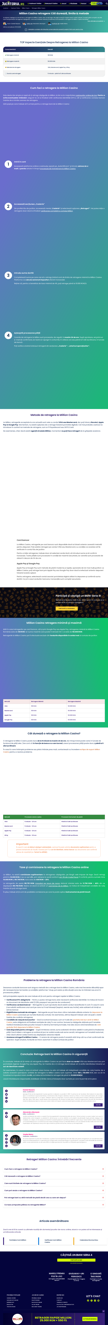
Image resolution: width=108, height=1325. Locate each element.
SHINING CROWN (11, 1298)
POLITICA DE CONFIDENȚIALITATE (65, 1304)
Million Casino (26, 8)
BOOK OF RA (10, 1304)
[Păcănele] (69, 3)
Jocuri (64, 4)
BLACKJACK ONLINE (37, 1302)
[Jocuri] (60, 3)
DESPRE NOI (60, 1298)
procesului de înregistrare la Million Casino (58, 168)
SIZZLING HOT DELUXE (12, 1300)
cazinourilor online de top (86, 95)
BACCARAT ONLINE (37, 1306)
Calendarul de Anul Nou (89, 1240)
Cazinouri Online (35, 3)
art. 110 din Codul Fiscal (68, 877)
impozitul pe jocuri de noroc (47, 883)
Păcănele (73, 4)
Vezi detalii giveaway (76, 1263)
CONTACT (59, 1300)
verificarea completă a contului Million (57, 211)
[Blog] (89, 3)
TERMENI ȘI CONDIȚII (62, 1302)
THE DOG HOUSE (11, 1306)
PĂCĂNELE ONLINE (36, 1298)
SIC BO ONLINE (35, 1304)
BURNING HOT (10, 1302)
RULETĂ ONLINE (36, 1300)
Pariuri (83, 4)
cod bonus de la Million (58, 886)
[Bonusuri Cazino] (44, 3)
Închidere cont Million (17, 1240)
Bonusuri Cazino (51, 3)
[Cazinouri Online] (28, 3)
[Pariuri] (80, 3)
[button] (103, 1311)
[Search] (107, 3)
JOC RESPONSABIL (61, 1306)
